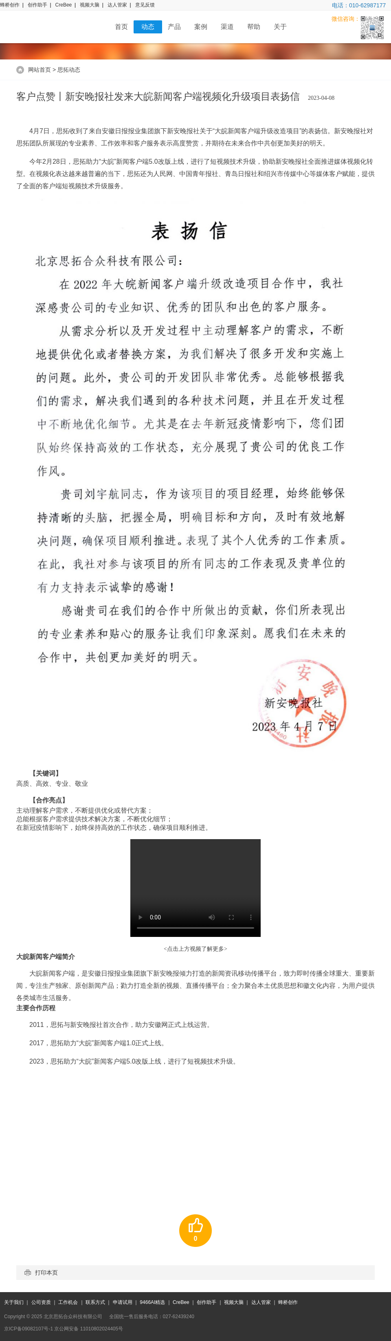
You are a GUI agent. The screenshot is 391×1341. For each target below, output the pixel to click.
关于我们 (14, 1302)
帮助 (253, 26)
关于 (280, 26)
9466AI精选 (152, 1302)
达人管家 (117, 5)
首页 (121, 26)
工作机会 (68, 1302)
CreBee (63, 5)
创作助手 (37, 5)
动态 (147, 26)
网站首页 (39, 69)
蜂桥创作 (10, 5)
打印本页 (41, 1272)
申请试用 (122, 1302)
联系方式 (95, 1302)
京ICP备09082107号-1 (28, 1329)
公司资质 (41, 1302)
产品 (174, 26)
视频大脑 (89, 5)
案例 (200, 26)
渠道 (227, 26)
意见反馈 (145, 5)
